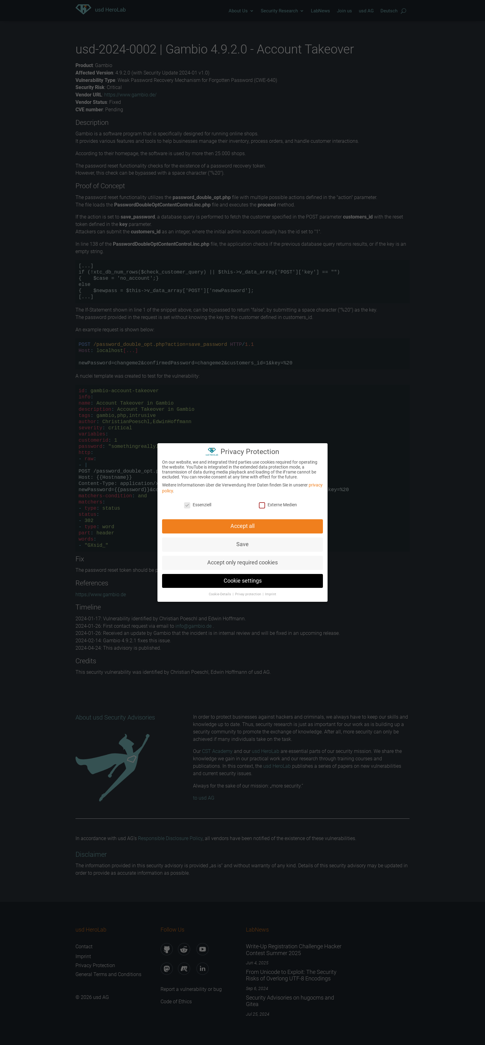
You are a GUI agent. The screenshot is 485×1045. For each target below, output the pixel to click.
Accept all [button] (242, 524)
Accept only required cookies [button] (242, 560)
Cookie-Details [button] (220, 592)
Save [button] (242, 542)
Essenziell (197, 502)
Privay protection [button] (248, 592)
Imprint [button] (270, 592)
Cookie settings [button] (243, 579)
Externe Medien (278, 502)
